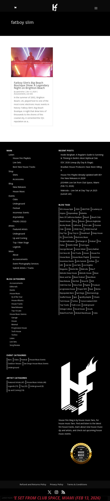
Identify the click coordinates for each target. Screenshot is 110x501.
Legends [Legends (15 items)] (13, 386)
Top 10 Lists (16, 311)
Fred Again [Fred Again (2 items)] (84, 245)
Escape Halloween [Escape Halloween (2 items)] (67, 241)
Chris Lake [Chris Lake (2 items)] (87, 225)
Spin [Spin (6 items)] (75, 297)
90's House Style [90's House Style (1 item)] (66, 209)
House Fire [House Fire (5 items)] (95, 253)
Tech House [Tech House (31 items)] (64, 301)
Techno (14, 335)
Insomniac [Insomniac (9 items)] (95, 257)
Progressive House (19, 328)
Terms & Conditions (77, 484)
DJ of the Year (16, 297)
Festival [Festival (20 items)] (93, 241)
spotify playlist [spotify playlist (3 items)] (85, 297)
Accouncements (19, 94)
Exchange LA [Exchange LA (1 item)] (82, 241)
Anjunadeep (18, 217)
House (14, 321)
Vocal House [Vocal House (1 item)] (80, 309)
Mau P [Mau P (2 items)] (92, 269)
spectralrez (20, 91)
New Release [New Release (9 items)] (65, 281)
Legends (17, 246)
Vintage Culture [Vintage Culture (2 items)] (66, 309)
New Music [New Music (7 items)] (91, 277)
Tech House (16, 331)
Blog (11, 183)
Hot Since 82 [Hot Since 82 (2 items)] (65, 253)
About (15, 254)
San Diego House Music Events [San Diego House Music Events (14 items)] (36, 363)
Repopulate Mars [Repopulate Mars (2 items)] (67, 293)
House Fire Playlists (22, 158)
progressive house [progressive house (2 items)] (67, 289)
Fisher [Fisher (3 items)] (62, 245)
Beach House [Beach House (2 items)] (65, 221)
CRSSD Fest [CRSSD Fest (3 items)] (78, 229)
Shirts (15, 174)
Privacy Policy (56, 484)
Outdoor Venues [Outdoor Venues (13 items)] (14, 363)
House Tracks (16, 304)
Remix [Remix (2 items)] (98, 289)
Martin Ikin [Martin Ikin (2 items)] (74, 269)
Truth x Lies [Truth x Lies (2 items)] (75, 305)
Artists (11, 225)
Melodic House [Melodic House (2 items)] (85, 273)
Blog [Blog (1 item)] (75, 221)
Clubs (15, 199)
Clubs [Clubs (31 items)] (16, 359)
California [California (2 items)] (77, 225)
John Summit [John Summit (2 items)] (81, 261)
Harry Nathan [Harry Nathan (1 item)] (93, 249)
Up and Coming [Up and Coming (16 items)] (16, 390)
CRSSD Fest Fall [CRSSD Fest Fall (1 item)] (91, 229)
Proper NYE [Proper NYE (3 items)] (82, 289)
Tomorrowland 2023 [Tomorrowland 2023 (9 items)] (88, 301)
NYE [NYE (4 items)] (92, 281)
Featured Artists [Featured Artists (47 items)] (16, 382)
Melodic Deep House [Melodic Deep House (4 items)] (68, 273)
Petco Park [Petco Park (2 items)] (77, 285)
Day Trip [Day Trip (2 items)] (63, 233)
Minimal (14, 324)
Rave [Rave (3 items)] (91, 289)
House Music (19, 191)
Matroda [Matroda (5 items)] (84, 269)
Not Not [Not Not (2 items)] (76, 281)
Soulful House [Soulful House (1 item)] (65, 297)
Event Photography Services (26, 263)
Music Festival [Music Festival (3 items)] (79, 277)
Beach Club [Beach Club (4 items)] (96, 217)
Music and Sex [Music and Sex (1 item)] (65, 277)
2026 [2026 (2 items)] (77, 209)
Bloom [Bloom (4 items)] (82, 221)
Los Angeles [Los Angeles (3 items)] (88, 265)
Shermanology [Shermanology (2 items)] (93, 293)
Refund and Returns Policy (33, 484)
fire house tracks (66, 426)
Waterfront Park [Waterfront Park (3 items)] (66, 313)
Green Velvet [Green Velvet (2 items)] (80, 249)
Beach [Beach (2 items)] (86, 217)
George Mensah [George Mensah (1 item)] (66, 249)
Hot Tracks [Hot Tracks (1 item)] (76, 253)
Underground (19, 203)
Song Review (15, 345)
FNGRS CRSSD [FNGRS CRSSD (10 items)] (72, 245)
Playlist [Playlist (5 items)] (87, 285)
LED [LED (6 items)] (61, 265)
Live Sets (29, 94)
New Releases (19, 187)
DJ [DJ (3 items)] (61, 237)
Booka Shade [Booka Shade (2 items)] (65, 225)
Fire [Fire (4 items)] (99, 241)
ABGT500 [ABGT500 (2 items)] (86, 209)
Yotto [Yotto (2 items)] (95, 313)
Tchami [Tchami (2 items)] (96, 297)
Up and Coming (20, 238)
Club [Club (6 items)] (62, 229)
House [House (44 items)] (86, 253)
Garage (14, 317)
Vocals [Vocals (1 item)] (90, 309)
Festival (16, 208)
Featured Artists (20, 229)
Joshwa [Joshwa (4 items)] (91, 261)
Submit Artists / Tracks (23, 268)
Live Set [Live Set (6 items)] (68, 265)
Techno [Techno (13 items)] (75, 301)
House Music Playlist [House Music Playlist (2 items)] (81, 257)
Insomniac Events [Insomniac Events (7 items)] (67, 261)
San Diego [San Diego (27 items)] (80, 293)
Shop (11, 171)
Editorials (13, 286)
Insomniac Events (21, 212)
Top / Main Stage (21, 242)
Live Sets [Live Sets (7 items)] (77, 265)
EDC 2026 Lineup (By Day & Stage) (77, 162)
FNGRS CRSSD (19, 221)
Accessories (18, 179)
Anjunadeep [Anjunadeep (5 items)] (73, 213)
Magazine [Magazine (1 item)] (64, 269)
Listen (11, 154)
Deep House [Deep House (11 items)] (97, 233)
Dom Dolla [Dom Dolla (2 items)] (68, 237)
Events (12, 196)
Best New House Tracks (24, 167)
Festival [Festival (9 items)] (24, 359)
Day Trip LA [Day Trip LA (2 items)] (73, 233)
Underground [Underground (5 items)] (88, 305)
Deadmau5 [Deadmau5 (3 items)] (85, 233)
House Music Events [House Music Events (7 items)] (37, 359)
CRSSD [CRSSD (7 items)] (68, 229)
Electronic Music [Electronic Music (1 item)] (81, 237)
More (11, 251)
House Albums (17, 300)
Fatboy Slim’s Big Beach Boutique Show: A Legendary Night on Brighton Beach (31, 85)
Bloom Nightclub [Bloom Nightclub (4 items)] (94, 221)
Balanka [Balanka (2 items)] (83, 213)
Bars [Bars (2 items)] (10, 359)
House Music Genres (18, 314)
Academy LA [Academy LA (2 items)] (97, 209)
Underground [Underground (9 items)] (36, 386)
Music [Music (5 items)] (96, 273)
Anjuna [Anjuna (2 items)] (62, 213)
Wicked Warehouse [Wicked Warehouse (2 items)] (83, 313)
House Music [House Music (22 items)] (65, 257)
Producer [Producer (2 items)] (96, 285)
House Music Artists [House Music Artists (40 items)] (36, 382)
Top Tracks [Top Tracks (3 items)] (64, 305)
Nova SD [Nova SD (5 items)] (84, 281)
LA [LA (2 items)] (98, 261)
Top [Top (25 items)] (24, 386)
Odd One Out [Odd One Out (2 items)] (65, 285)
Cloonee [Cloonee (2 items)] (97, 225)
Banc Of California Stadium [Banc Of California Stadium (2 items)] (71, 217)
